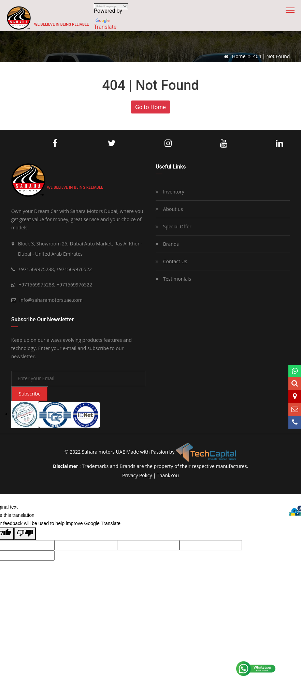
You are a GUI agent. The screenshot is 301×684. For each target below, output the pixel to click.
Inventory (170, 191)
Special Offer (173, 226)
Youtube (223, 143)
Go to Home (150, 107)
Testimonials (173, 279)
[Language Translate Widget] (111, 6)
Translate (105, 27)
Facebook (55, 143)
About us (169, 209)
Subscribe (30, 393)
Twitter (112, 143)
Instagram (168, 143)
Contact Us (171, 261)
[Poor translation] (25, 533)
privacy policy (137, 475)
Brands (167, 244)
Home (233, 56)
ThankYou (168, 475)
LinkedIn (279, 143)
